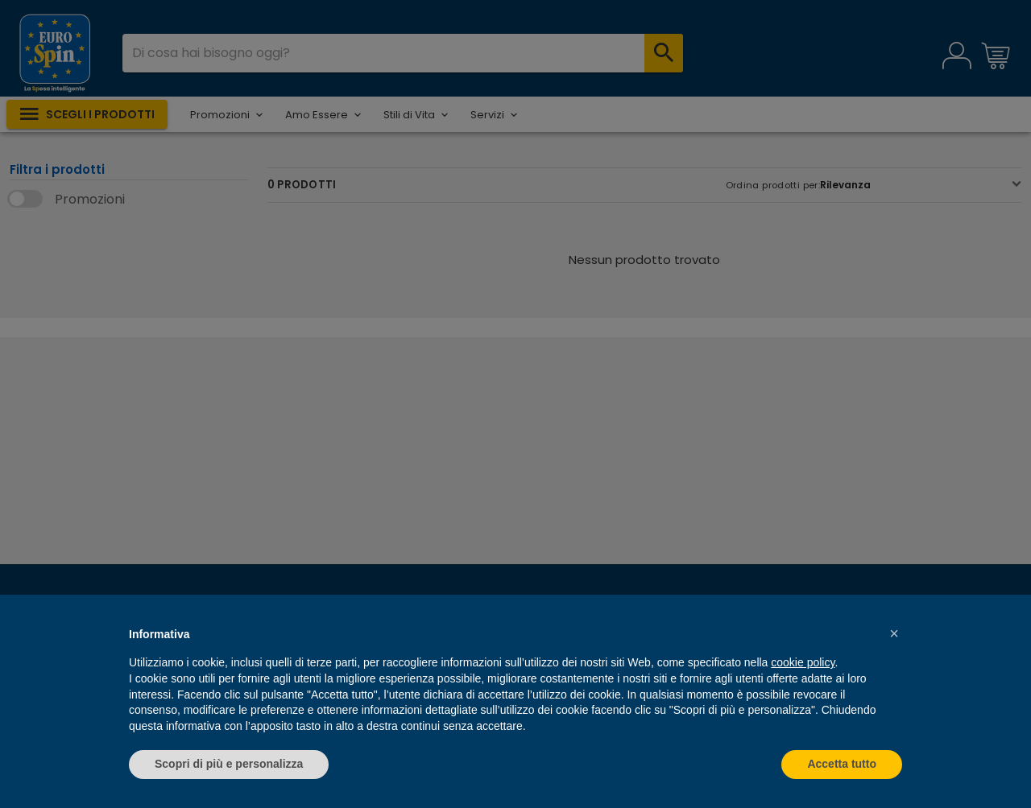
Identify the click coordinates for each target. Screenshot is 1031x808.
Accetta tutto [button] (841, 763)
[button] (894, 633)
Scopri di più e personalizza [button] (229, 763)
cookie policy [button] (802, 662)
